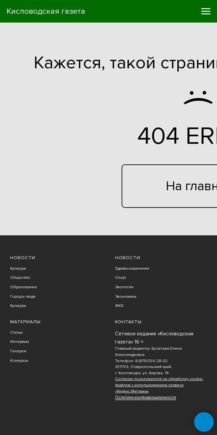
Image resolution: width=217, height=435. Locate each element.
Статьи (16, 332)
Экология (124, 287)
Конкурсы (19, 360)
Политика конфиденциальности (145, 397)
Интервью (19, 341)
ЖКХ (119, 305)
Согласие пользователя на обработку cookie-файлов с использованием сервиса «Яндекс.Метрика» (159, 384)
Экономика (125, 296)
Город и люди (22, 296)
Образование (23, 287)
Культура (18, 268)
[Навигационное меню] (205, 11)
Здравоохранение (132, 268)
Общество (20, 277)
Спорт (120, 277)
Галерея (18, 351)
